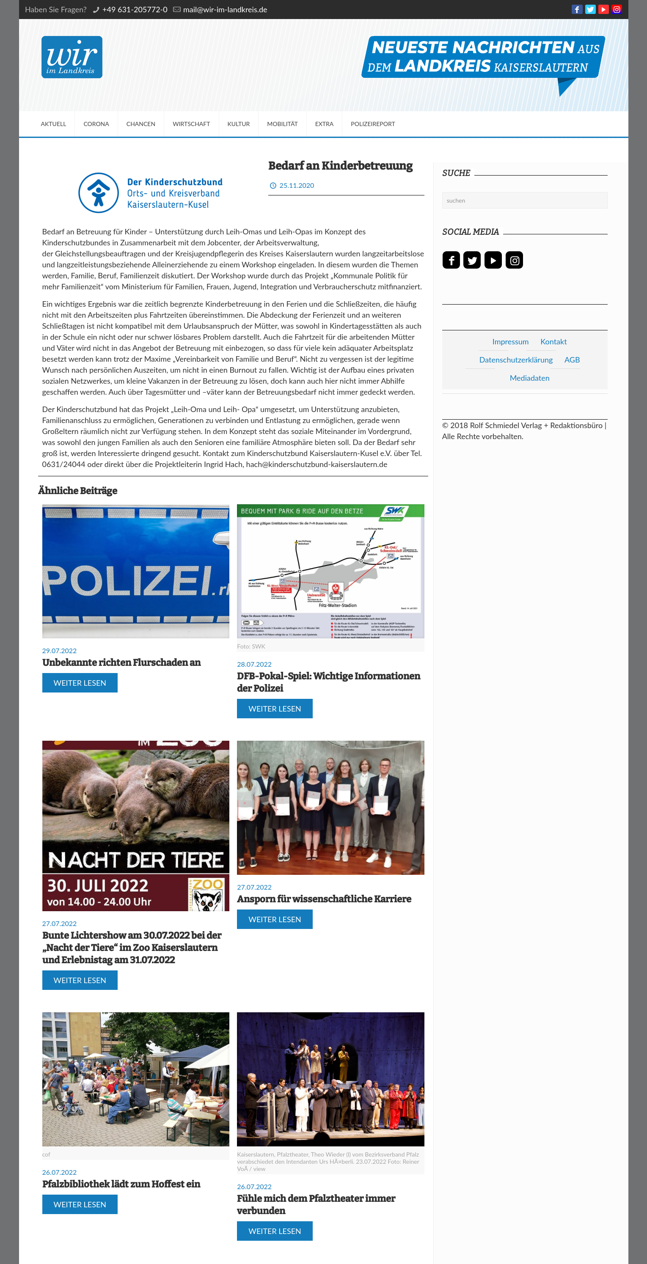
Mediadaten (530, 377)
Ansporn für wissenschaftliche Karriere (324, 899)
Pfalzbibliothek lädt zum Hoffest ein (121, 1184)
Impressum (511, 341)
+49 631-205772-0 (135, 9)
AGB (572, 359)
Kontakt (553, 341)
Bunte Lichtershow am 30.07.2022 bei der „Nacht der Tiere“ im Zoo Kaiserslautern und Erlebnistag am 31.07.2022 (131, 948)
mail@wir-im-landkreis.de (225, 9)
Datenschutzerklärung (516, 359)
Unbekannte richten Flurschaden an (121, 662)
